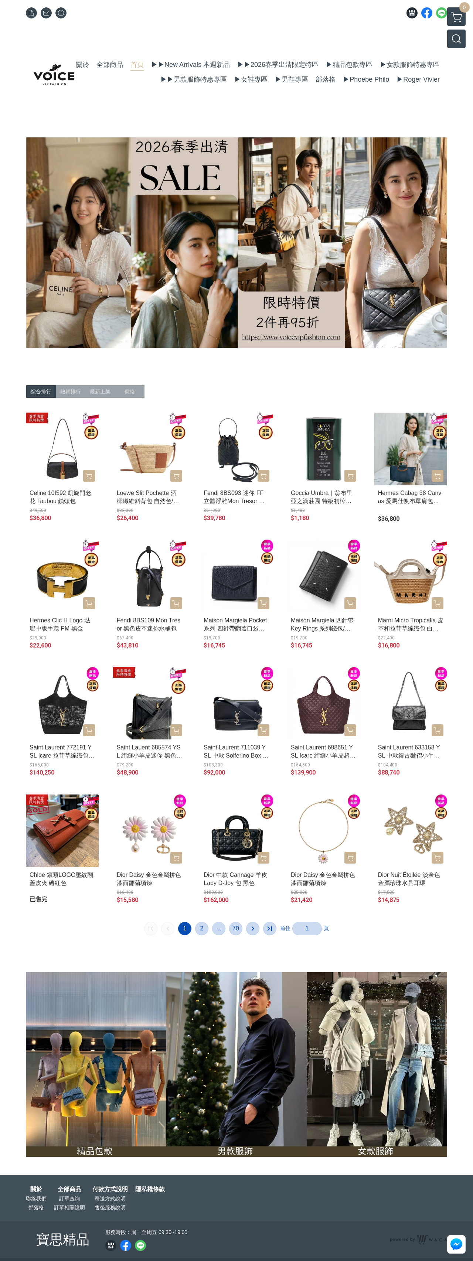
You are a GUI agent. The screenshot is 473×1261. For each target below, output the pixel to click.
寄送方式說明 (110, 1198)
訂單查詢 (69, 1198)
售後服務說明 (110, 1207)
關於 (36, 1189)
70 (235, 928)
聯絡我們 (36, 1198)
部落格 (36, 1207)
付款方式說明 (110, 1189)
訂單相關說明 (69, 1207)
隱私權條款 (150, 1189)
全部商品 (69, 1189)
